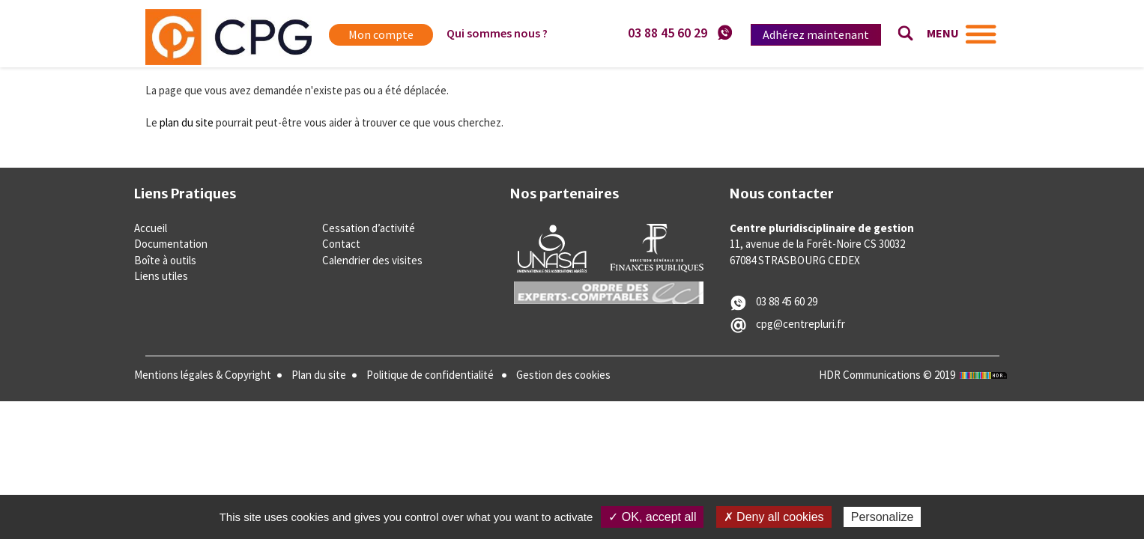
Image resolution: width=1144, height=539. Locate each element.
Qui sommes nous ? (497, 32)
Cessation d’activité (368, 228)
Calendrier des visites (372, 260)
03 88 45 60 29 (667, 32)
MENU (943, 32)
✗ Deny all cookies (774, 517)
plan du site (187, 122)
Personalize (882, 517)
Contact (341, 244)
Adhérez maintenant (816, 34)
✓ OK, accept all (652, 517)
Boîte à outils (165, 260)
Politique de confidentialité (430, 375)
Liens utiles (161, 276)
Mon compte (381, 34)
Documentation (171, 244)
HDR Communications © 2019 (915, 375)
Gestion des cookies (563, 375)
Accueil (150, 228)
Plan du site (318, 375)
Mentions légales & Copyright (202, 375)
